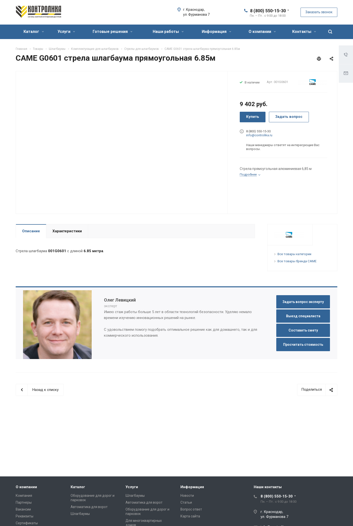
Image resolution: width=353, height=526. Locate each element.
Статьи (186, 502)
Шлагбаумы (80, 514)
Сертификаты (27, 523)
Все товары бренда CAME (296, 261)
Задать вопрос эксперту (303, 302)
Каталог (34, 31)
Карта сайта (190, 516)
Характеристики (67, 231)
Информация (216, 31)
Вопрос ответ (191, 509)
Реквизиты (24, 516)
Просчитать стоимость (303, 344)
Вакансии (23, 509)
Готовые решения (112, 31)
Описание (31, 231)
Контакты (304, 31)
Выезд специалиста (303, 316)
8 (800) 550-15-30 (268, 10)
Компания (24, 496)
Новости (187, 496)
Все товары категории (294, 254)
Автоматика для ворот (89, 507)
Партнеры (24, 502)
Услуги (66, 31)
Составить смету (303, 330)
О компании (262, 31)
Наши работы (168, 31)
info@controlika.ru (259, 135)
